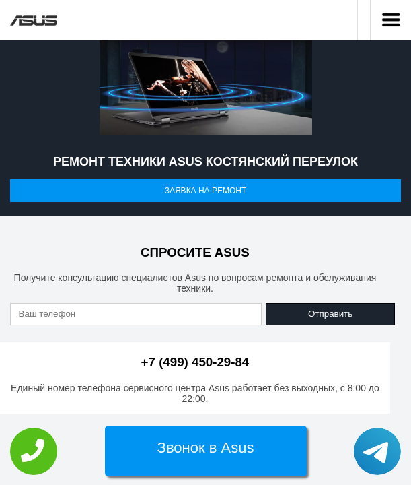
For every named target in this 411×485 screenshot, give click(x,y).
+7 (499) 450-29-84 (195, 362)
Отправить (330, 314)
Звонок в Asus (205, 447)
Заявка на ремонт (206, 190)
